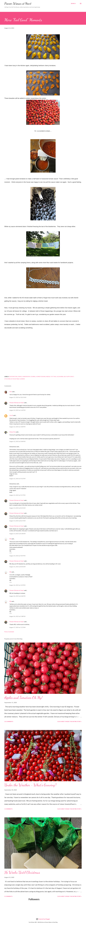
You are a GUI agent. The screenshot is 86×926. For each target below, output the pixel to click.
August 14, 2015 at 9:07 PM (17, 555)
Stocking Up (8, 379)
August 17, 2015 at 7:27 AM (17, 627)
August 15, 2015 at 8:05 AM (17, 566)
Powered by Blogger (43, 919)
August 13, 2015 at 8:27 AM (17, 520)
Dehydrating (13, 376)
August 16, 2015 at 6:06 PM (17, 596)
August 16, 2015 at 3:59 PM (17, 585)
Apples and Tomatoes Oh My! (23, 697)
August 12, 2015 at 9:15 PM (17, 478)
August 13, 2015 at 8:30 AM (17, 533)
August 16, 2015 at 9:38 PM (17, 616)
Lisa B (11, 415)
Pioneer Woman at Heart (17, 3)
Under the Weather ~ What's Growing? (30, 785)
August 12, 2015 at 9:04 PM (17, 441)
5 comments (8, 809)
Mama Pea (12, 432)
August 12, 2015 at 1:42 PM (17, 410)
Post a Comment (9, 631)
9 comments (8, 896)
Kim (10, 391)
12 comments (8, 721)
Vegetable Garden (19, 379)
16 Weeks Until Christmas (22, 872)
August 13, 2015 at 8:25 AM (17, 508)
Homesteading (41, 376)
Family (20, 376)
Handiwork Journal (29, 376)
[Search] (73, 3)
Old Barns (60, 376)
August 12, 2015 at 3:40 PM (17, 426)
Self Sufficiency (69, 376)
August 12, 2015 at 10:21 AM (17, 397)
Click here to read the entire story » (69, 721)
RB (10, 539)
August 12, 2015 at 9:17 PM (17, 495)
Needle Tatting (51, 376)
